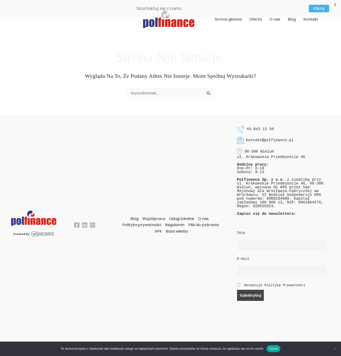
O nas (203, 213)
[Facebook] (77, 220)
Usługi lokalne (181, 213)
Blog (134, 213)
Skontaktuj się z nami (158, 8)
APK (158, 226)
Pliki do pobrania (203, 220)
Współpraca (153, 213)
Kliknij (319, 8)
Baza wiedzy (177, 226)
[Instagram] (92, 220)
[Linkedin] (85, 220)
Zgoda (273, 348)
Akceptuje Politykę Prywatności (274, 280)
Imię (241, 228)
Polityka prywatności (141, 220)
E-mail (243, 254)
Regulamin (174, 220)
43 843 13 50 (260, 124)
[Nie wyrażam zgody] (335, 348)
